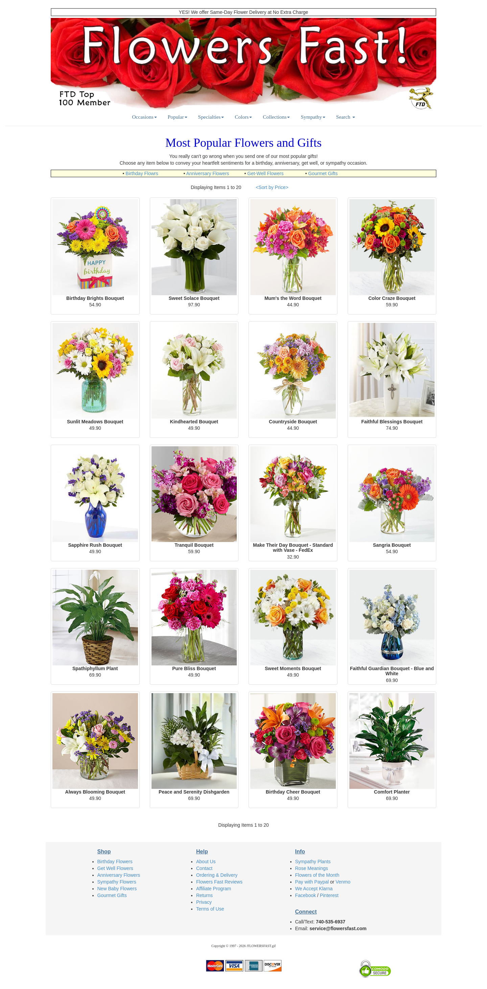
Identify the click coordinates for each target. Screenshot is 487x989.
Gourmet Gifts (323, 173)
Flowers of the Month (317, 875)
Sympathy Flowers (116, 882)
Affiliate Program (213, 888)
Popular (177, 117)
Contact (204, 868)
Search (345, 117)
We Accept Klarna (314, 888)
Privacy (204, 902)
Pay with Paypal (312, 882)
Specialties (211, 117)
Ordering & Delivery (216, 875)
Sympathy (313, 117)
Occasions (144, 117)
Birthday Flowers (115, 861)
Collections (276, 117)
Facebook (305, 895)
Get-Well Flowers (265, 173)
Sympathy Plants (313, 861)
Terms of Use (210, 909)
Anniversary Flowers (207, 173)
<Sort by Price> (272, 187)
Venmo (342, 882)
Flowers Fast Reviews (219, 882)
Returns (204, 895)
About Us (206, 861)
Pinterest (329, 895)
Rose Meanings (311, 868)
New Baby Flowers (117, 888)
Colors (243, 117)
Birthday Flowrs (141, 173)
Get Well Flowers (115, 868)
